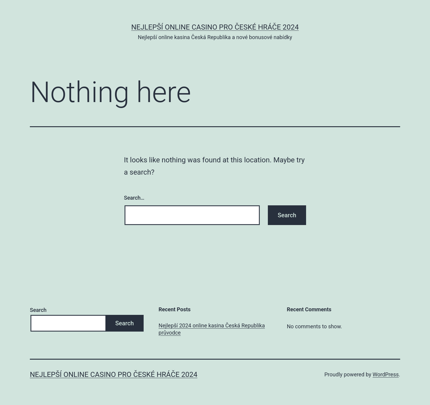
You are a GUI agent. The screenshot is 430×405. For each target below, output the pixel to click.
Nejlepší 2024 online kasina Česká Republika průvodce (212, 328)
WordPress (386, 374)
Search (38, 310)
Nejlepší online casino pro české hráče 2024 (215, 27)
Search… (134, 198)
